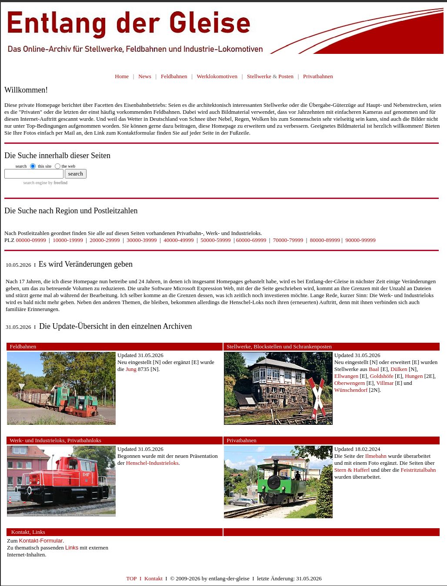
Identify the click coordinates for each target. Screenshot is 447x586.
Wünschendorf (351, 390)
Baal (374, 369)
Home (122, 76)
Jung (131, 369)
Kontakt (153, 578)
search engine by (45, 182)
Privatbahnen (318, 76)
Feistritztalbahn (418, 470)
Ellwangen (346, 376)
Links (71, 547)
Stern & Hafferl (352, 470)
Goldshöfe (382, 376)
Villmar (385, 383)
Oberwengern (349, 383)
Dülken (398, 369)
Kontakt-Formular (41, 540)
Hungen (414, 376)
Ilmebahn (376, 456)
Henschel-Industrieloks (152, 463)
